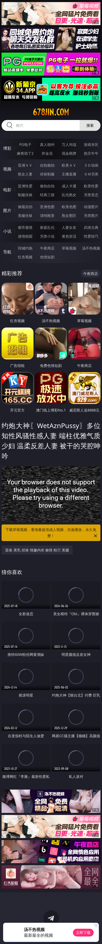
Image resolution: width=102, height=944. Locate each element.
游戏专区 (91, 144)
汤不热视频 (91, 248)
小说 (7, 231)
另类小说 (47, 236)
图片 (7, 210)
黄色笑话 (69, 236)
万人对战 (69, 144)
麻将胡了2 (25, 153)
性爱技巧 (91, 236)
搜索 (90, 125)
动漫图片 (91, 206)
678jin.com (51, 112)
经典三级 (47, 194)
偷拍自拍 (47, 185)
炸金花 (47, 153)
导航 (7, 252)
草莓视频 (69, 248)
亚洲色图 (47, 206)
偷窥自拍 (25, 206)
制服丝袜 (25, 194)
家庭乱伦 (47, 227)
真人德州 (47, 144)
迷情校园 (25, 236)
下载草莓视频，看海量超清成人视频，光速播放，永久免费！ (51, 533)
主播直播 (69, 174)
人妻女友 (69, 227)
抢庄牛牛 (91, 153)
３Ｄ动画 (91, 165)
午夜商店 (47, 248)
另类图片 (91, 215)
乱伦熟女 (69, 194)
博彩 (7, 148)
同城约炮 (25, 248)
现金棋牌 (69, 153)
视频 (7, 169)
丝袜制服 (47, 174)
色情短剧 (47, 256)
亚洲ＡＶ (25, 165)
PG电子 (25, 144)
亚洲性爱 (25, 185)
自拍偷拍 (47, 165)
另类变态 (91, 194)
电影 (7, 190)
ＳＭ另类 (91, 174)
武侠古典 (91, 227)
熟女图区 (69, 215)
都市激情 (25, 227)
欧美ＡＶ (69, 165)
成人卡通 (69, 185)
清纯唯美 (47, 215)
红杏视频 (25, 256)
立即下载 (83, 932)
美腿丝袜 (25, 215)
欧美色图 (69, 206)
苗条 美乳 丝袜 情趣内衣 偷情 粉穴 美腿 (37, 550)
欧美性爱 (91, 185)
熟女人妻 (25, 174)
